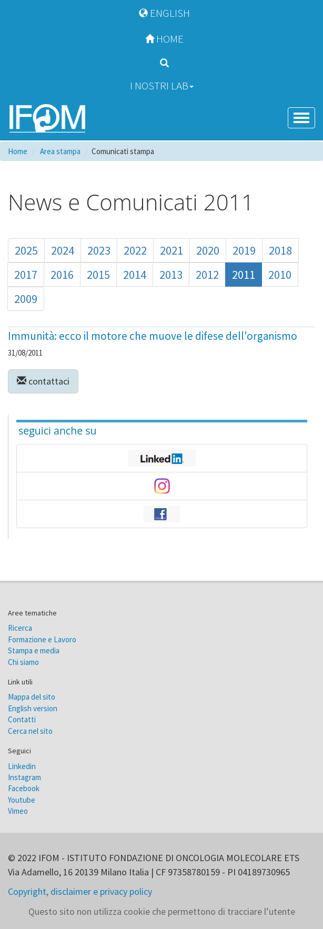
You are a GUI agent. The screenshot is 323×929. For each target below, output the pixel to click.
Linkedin (22, 766)
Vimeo (18, 811)
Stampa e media (33, 650)
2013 (171, 274)
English (162, 13)
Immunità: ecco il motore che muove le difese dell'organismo (152, 336)
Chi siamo (23, 662)
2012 (207, 274)
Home (162, 39)
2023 (98, 250)
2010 (279, 274)
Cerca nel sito (30, 731)
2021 (171, 250)
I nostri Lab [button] (162, 85)
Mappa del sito (31, 697)
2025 (26, 250)
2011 (243, 274)
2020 (207, 250)
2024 (62, 250)
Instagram (24, 777)
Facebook (23, 788)
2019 (244, 250)
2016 (62, 274)
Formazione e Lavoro (42, 639)
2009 (25, 298)
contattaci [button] (43, 381)
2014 (134, 274)
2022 (135, 250)
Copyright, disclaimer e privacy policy (80, 891)
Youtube (21, 800)
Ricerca (20, 628)
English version (32, 708)
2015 (98, 274)
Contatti (22, 719)
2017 (25, 274)
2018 (280, 250)
